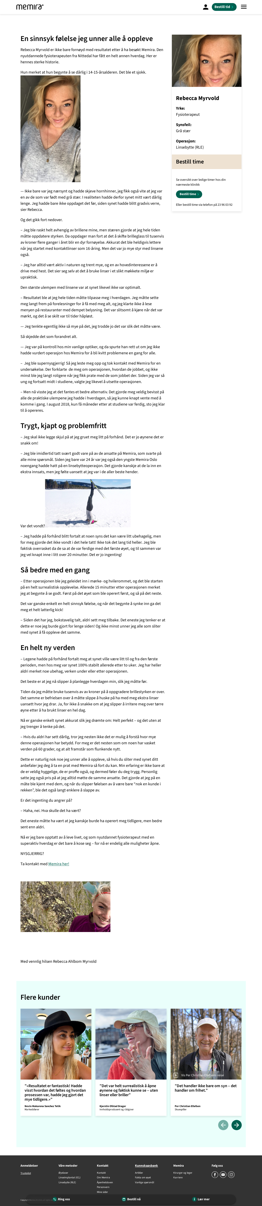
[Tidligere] (223, 1125)
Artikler (139, 1173)
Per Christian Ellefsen (187, 1106)
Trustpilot (25, 1173)
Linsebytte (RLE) (67, 1182)
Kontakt (101, 1173)
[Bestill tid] (224, 7)
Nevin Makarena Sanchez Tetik (43, 1106)
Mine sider (102, 1192)
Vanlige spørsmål (144, 1182)
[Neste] (236, 1125)
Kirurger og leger (182, 1173)
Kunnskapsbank (146, 1165)
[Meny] (244, 7)
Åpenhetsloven (105, 1182)
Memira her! (58, 864)
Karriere (178, 1177)
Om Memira (103, 1177)
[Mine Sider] (206, 7)
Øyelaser (63, 1173)
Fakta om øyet (143, 1177)
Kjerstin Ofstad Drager (113, 1106)
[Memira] (29, 7)
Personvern (103, 1187)
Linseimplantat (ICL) (70, 1177)
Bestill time (188, 194)
